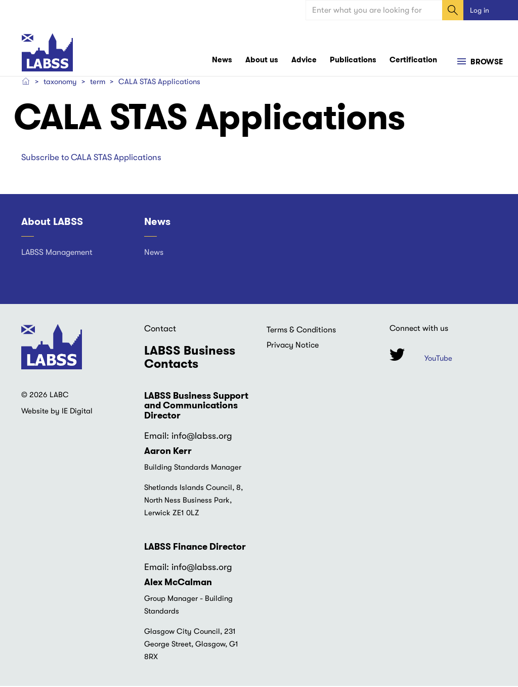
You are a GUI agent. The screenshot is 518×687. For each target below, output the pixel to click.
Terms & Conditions (301, 330)
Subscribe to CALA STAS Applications (91, 158)
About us (261, 60)
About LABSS (52, 222)
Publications (353, 60)
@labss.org (209, 437)
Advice (304, 60)
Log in (479, 10)
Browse (485, 62)
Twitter (397, 355)
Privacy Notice (293, 346)
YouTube (438, 359)
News (222, 60)
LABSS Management (57, 253)
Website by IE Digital (57, 411)
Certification (413, 60)
